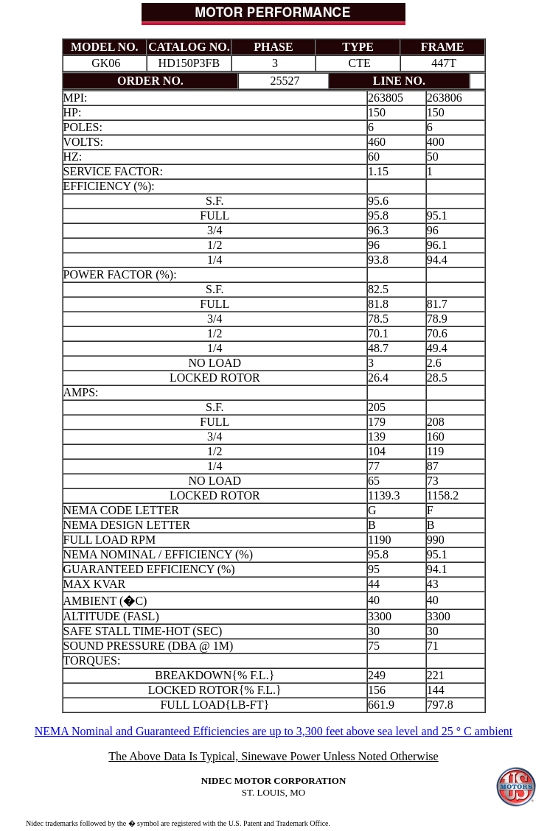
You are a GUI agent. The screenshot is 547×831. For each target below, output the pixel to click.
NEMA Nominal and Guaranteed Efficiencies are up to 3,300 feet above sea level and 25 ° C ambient (274, 731)
